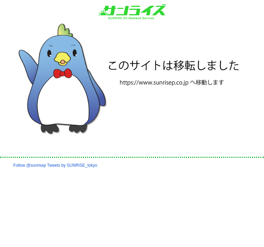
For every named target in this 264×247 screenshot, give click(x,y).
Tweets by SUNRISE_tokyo (72, 165)
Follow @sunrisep (29, 165)
